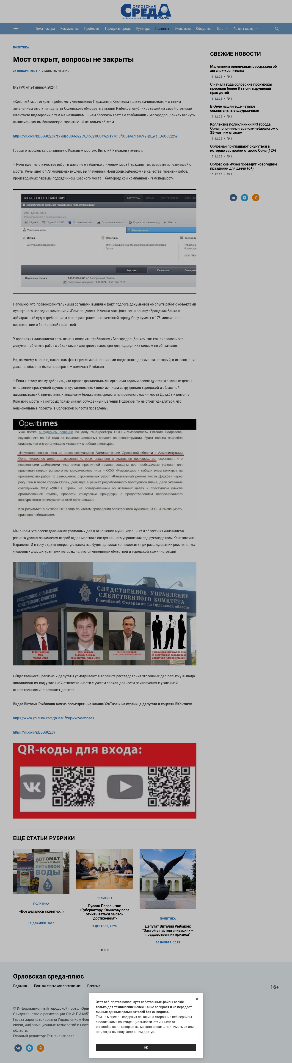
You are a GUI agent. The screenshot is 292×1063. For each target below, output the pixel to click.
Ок (146, 1047)
